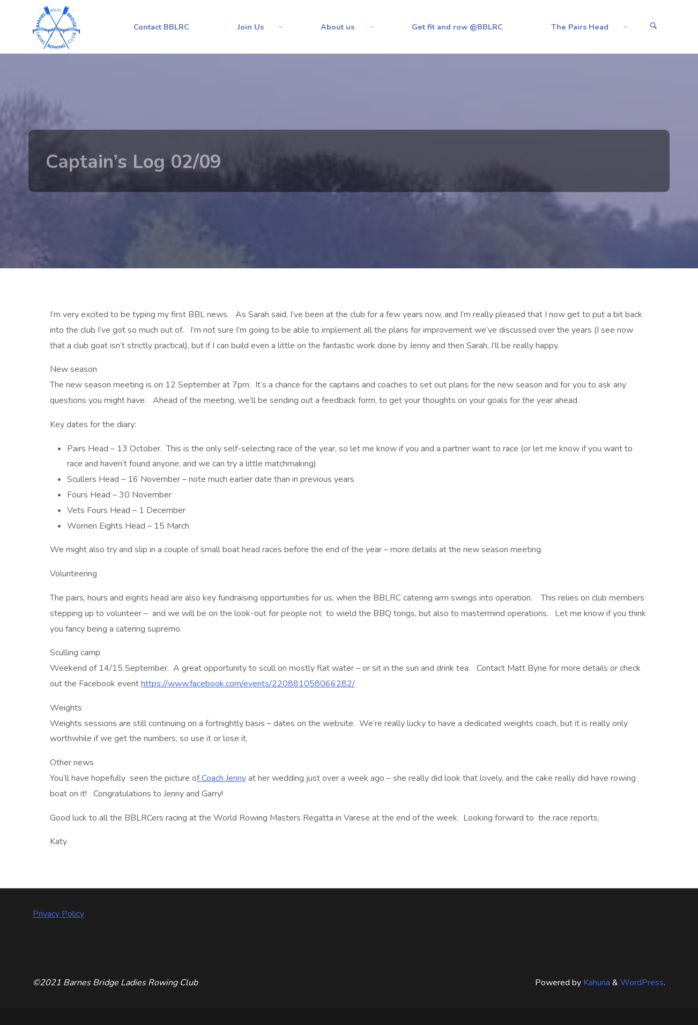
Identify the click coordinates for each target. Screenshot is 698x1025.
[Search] (653, 27)
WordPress (642, 983)
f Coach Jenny (221, 778)
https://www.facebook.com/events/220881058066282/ (248, 684)
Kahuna (595, 983)
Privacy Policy (58, 914)
